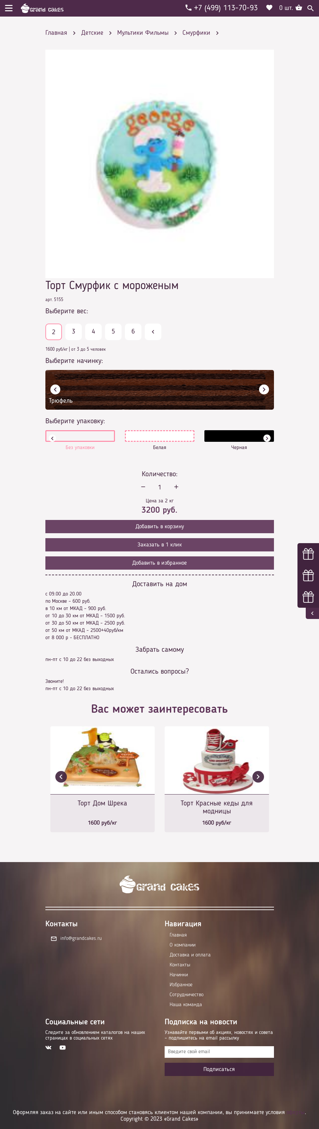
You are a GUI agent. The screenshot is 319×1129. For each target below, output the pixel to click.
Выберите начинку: (74, 361)
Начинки (179, 975)
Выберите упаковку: (75, 421)
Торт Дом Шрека (102, 803)
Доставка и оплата (190, 955)
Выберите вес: (66, 311)
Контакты (180, 965)
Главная (178, 935)
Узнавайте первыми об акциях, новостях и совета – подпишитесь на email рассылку (219, 1035)
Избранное (181, 985)
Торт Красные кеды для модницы (217, 807)
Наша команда (186, 1004)
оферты (296, 1112)
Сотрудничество (186, 995)
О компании (182, 945)
